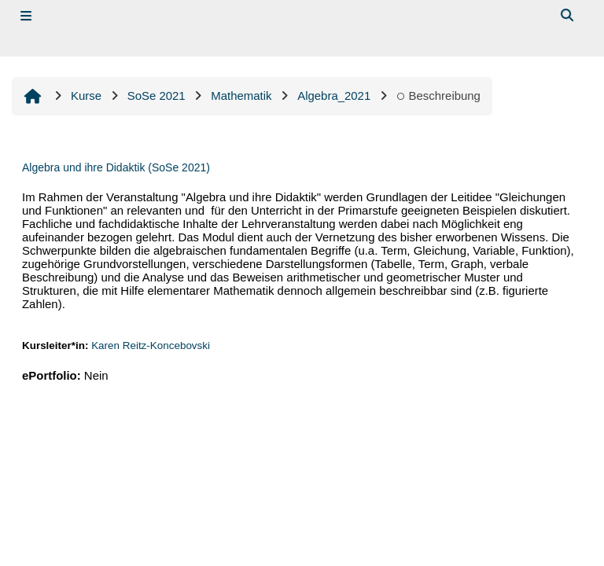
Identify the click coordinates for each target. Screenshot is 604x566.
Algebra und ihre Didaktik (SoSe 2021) (116, 167)
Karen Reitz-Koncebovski (150, 345)
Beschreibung (438, 95)
